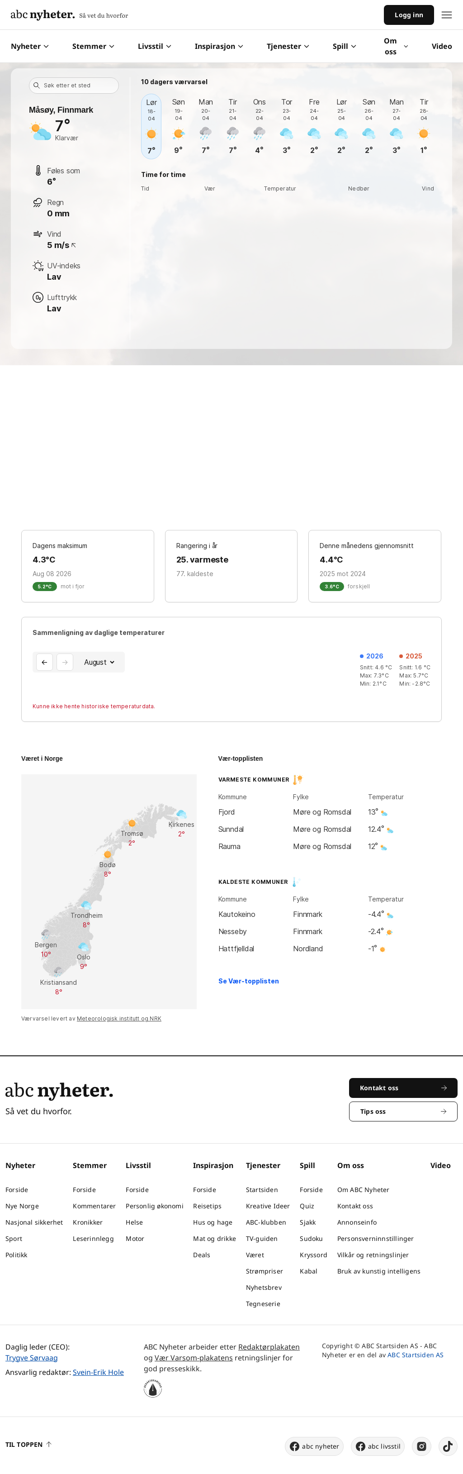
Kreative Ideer (268, 1206)
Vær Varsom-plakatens (194, 1358)
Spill (344, 46)
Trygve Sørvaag (31, 1358)
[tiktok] (448, 1446)
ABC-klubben (266, 1222)
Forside (16, 1189)
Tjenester (288, 46)
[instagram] (421, 1446)
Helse (134, 1222)
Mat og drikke (214, 1238)
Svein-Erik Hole (98, 1372)
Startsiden (262, 1189)
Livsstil (154, 46)
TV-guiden (262, 1238)
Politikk (16, 1254)
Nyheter (30, 46)
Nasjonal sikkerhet (34, 1222)
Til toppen (28, 1444)
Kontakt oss (355, 1206)
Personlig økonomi (154, 1206)
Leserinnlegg (93, 1238)
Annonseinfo (357, 1222)
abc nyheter (314, 1446)
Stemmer (93, 46)
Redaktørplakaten (269, 1347)
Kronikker (88, 1222)
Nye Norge (22, 1206)
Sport (13, 1238)
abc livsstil (378, 1446)
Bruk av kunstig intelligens (378, 1271)
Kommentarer (94, 1206)
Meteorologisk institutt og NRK (119, 1018)
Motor (135, 1238)
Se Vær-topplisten (248, 981)
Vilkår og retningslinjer (373, 1254)
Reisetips (207, 1206)
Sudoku (311, 1238)
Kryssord (313, 1254)
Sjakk (308, 1222)
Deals (201, 1254)
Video (442, 46)
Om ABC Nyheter (363, 1189)
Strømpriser (264, 1271)
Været (255, 1254)
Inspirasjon (219, 46)
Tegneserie (263, 1303)
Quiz (307, 1206)
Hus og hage (212, 1222)
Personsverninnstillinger (375, 1238)
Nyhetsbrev (264, 1287)
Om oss (396, 46)
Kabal (308, 1271)
